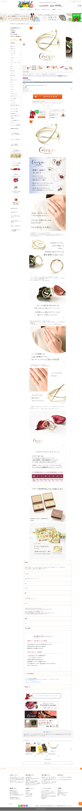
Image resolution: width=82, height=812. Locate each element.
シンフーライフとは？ (46, 788)
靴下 (11, 82)
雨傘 (11, 66)
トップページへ (69, 805)
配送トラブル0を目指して (14, 793)
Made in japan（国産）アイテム (15, 106)
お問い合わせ (60, 775)
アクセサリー (12, 57)
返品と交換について (14, 212)
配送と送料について (30, 775)
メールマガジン (79, 1)
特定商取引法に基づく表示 (61, 805)
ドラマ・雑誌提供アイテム (14, 120)
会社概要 (59, 788)
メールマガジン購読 (29, 794)
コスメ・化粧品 (13, 98)
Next (81, 18)
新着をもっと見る (47, 763)
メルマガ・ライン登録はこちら (15, 140)
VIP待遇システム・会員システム (15, 798)
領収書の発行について (13, 790)
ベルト (11, 77)
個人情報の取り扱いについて (51, 805)
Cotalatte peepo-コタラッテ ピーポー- (23, 23)
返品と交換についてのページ (36, 735)
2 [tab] (39, 22)
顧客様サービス (13, 788)
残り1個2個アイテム (13, 113)
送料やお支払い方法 (14, 208)
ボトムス (11, 86)
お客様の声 (12, 118)
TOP (11, 23)
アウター (11, 91)
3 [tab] (40, 22)
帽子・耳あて (12, 70)
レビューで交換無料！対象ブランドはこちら (14, 145)
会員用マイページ (29, 788)
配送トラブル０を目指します (15, 225)
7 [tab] (43, 22)
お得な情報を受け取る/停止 (14, 797)
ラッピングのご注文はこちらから (30, 680)
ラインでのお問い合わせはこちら (65, 779)
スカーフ (11, 60)
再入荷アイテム (13, 48)
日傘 (11, 68)
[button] (24, 749)
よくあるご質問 (14, 34)
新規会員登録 (28, 790)
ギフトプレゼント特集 (14, 111)
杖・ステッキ (12, 100)
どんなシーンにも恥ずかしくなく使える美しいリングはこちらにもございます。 (47, 695)
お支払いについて (13, 775)
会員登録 (74, 1)
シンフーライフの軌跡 (45, 790)
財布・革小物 (12, 75)
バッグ (11, 55)
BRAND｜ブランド (15, 23)
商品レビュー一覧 (28, 796)
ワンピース (12, 89)
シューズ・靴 (12, 53)
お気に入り (14, 30)
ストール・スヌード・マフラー (15, 63)
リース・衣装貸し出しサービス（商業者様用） (15, 230)
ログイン (71, 1)
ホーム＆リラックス (13, 93)
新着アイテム (12, 46)
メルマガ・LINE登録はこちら (17, 36)
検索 (78, 5)
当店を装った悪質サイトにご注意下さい (15, 222)
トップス (11, 84)
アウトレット (12, 122)
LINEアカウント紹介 (29, 793)
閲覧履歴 (13, 32)
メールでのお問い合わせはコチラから (15, 217)
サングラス (12, 73)
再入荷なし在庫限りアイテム (15, 115)
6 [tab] (42, 22)
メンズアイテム (13, 102)
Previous (1, 18)
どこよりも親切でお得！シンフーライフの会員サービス (15, 134)
